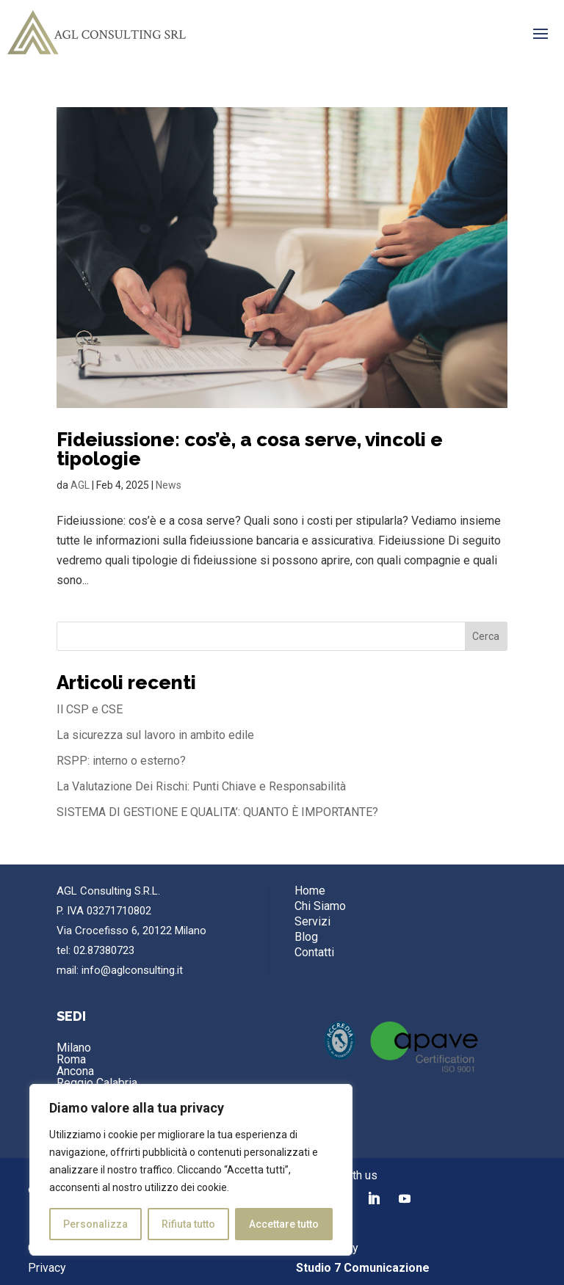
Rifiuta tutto (188, 1224)
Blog (306, 937)
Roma (71, 1059)
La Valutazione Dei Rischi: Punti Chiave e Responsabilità (201, 786)
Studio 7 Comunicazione (363, 1268)
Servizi (312, 921)
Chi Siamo (320, 906)
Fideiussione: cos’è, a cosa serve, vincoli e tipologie (250, 449)
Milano (74, 1048)
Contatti (314, 952)
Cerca (485, 636)
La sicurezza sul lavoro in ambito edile (155, 735)
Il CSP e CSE (90, 709)
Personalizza (95, 1224)
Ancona (75, 1071)
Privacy (47, 1268)
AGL (80, 485)
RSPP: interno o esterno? (121, 761)
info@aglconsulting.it (132, 970)
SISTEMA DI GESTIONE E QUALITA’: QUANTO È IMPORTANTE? (217, 812)
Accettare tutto (284, 1224)
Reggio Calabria (97, 1083)
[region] (190, 1170)
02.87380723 (103, 950)
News (168, 485)
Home (309, 891)
